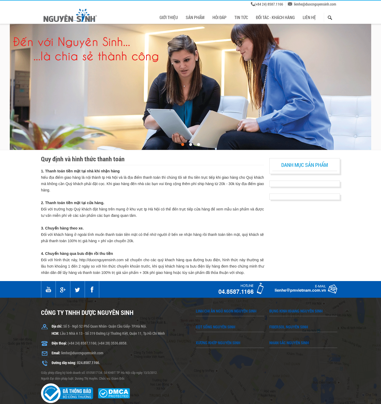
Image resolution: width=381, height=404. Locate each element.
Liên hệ (314, 393)
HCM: (55, 309)
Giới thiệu (69, 393)
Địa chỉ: (57, 302)
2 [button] (190, 120)
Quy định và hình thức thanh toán (157, 393)
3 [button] (198, 120)
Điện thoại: (59, 319)
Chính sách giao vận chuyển (218, 393)
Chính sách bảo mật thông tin (275, 393)
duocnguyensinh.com (184, 400)
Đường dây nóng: (64, 338)
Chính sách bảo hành (103, 393)
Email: (56, 329)
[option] (190, 63)
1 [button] (182, 120)
